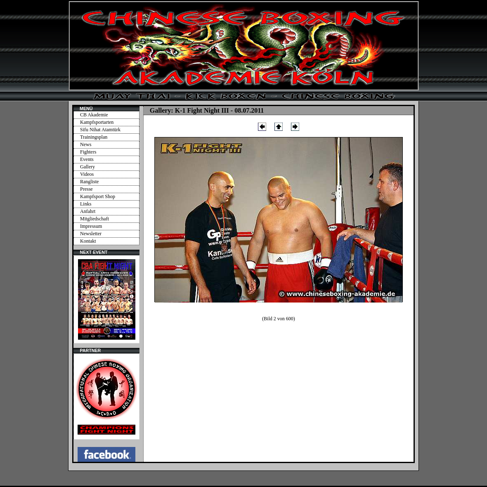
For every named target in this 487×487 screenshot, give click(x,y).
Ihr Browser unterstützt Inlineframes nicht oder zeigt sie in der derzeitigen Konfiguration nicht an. (106, 299)
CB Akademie (94, 115)
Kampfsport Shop (97, 196)
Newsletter (91, 233)
